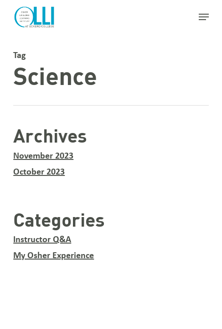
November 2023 (43, 156)
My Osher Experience (53, 255)
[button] (204, 16)
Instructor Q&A (42, 239)
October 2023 (39, 172)
